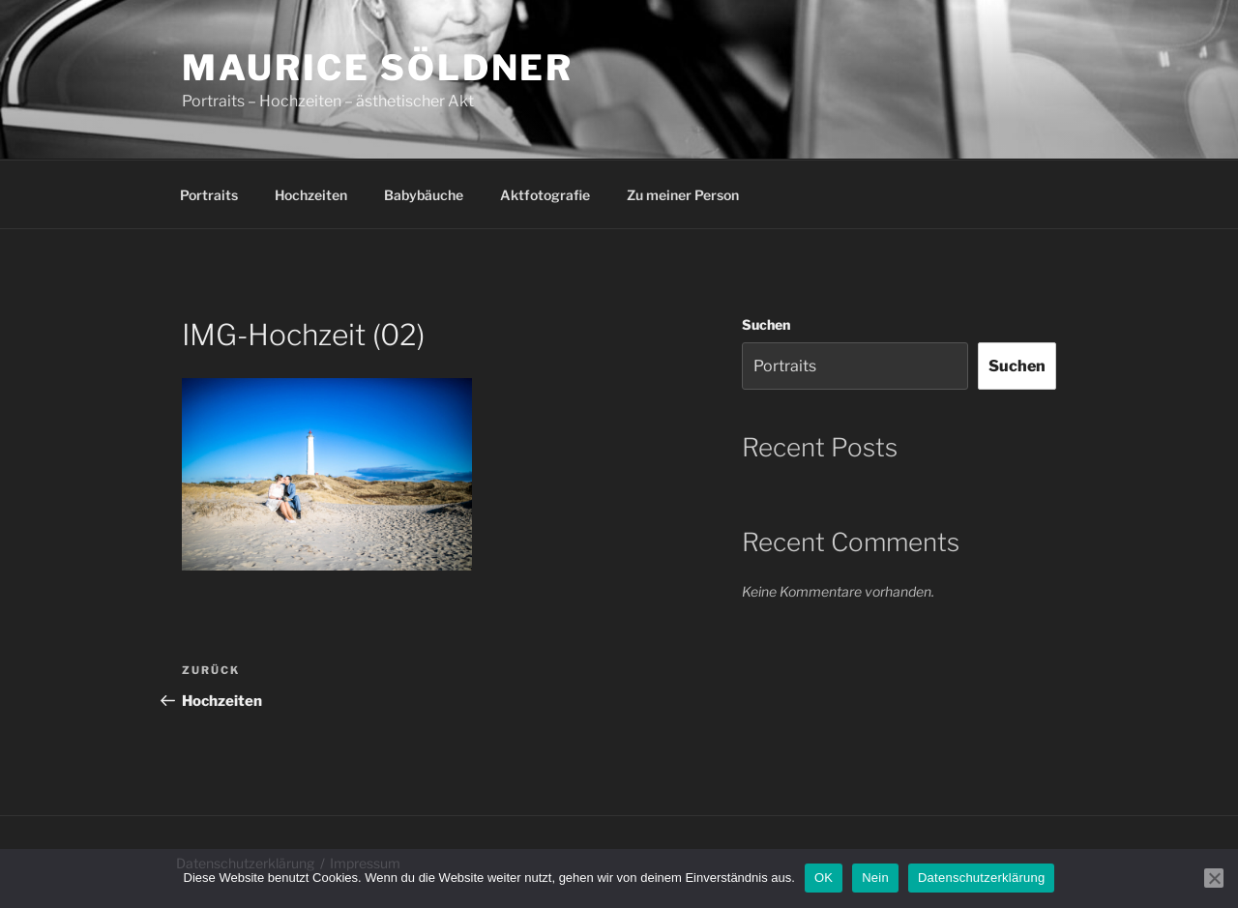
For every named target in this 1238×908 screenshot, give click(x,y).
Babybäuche (423, 195)
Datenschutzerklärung (981, 877)
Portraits (209, 195)
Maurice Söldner (378, 67)
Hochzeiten (311, 195)
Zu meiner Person (683, 195)
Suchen (766, 324)
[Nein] (1213, 878)
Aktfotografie (545, 195)
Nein (875, 877)
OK (823, 877)
